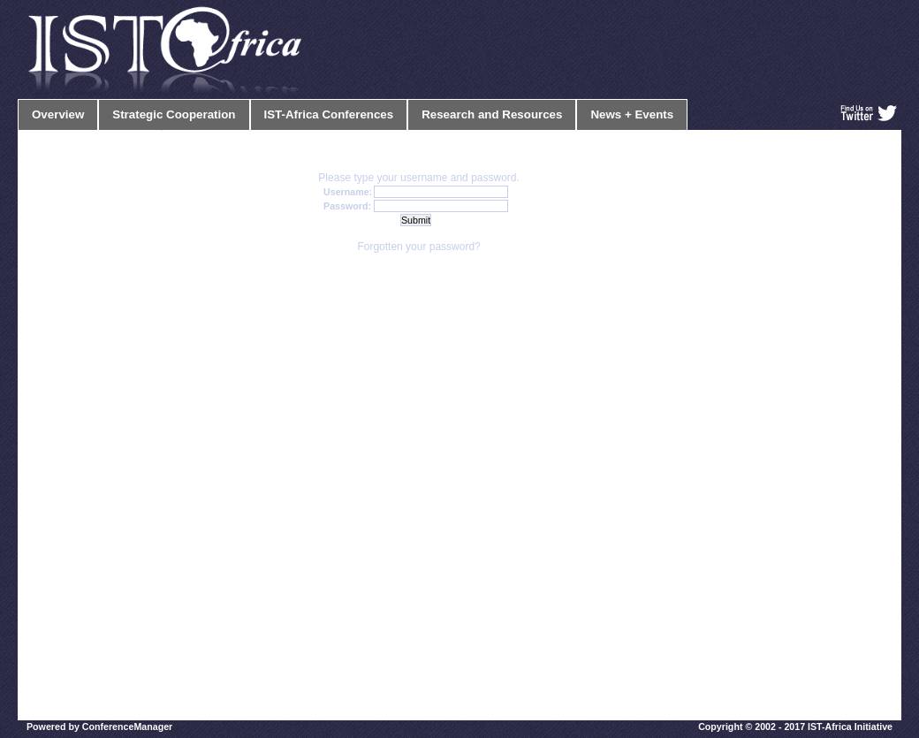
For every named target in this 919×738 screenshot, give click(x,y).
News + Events (631, 114)
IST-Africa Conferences (329, 114)
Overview (58, 114)
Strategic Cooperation (173, 114)
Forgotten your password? (418, 246)
